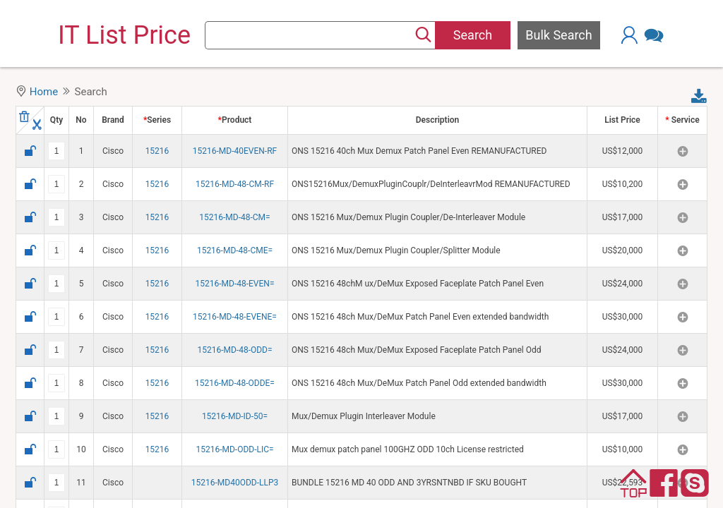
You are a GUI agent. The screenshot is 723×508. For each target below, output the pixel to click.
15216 (157, 151)
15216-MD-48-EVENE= (235, 317)
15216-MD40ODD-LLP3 (234, 483)
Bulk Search (558, 35)
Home (44, 91)
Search (472, 35)
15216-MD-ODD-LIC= (234, 449)
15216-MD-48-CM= (234, 217)
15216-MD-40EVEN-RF (235, 151)
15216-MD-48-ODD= (234, 350)
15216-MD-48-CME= (235, 250)
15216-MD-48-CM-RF (235, 184)
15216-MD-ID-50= (235, 416)
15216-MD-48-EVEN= (235, 284)
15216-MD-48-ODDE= (235, 383)
